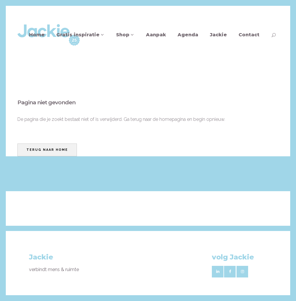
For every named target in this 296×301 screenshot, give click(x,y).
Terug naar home (47, 150)
